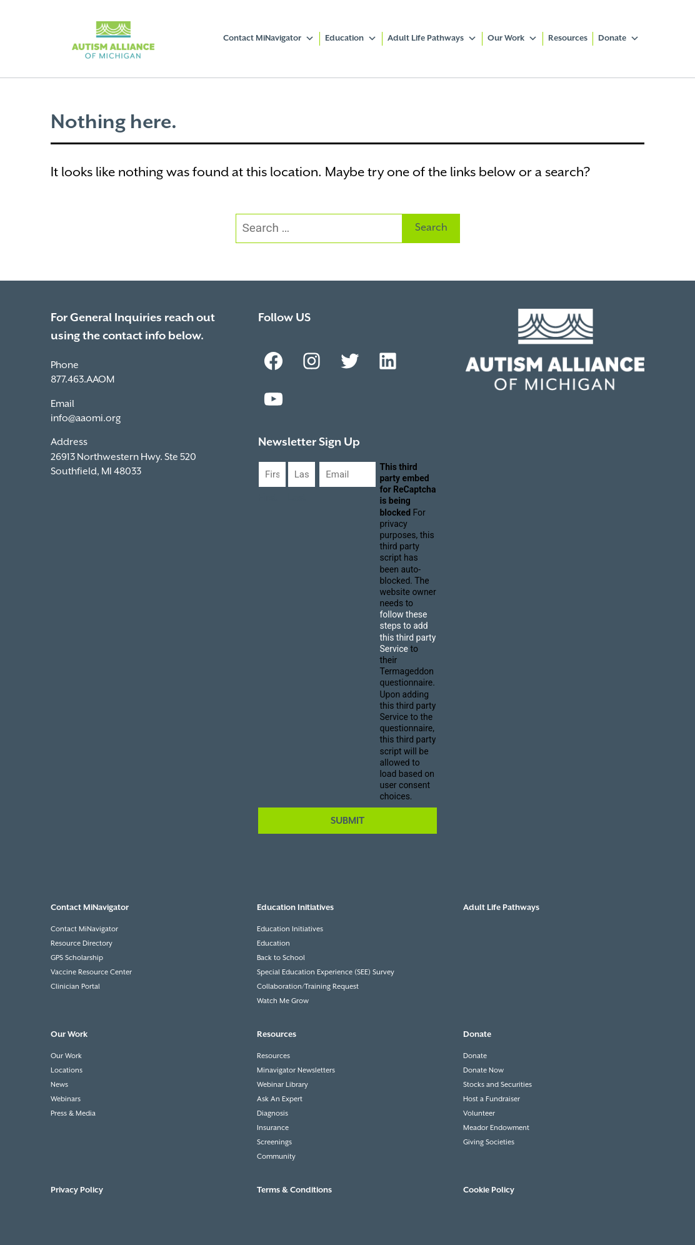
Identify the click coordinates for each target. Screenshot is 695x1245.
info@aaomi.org (86, 418)
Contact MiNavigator (268, 39)
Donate (618, 39)
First (268, 498)
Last (297, 498)
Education (351, 39)
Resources (568, 38)
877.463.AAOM (82, 380)
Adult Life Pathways (432, 39)
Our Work (513, 39)
